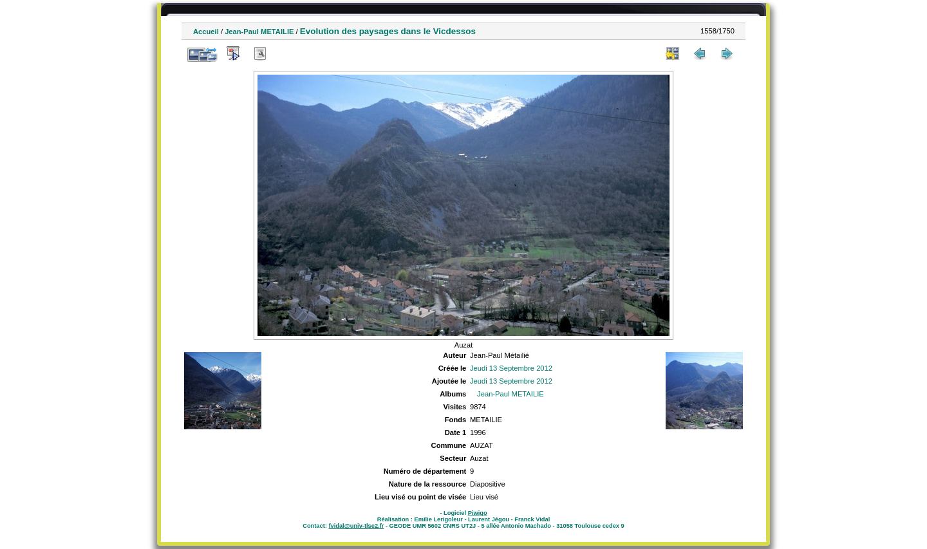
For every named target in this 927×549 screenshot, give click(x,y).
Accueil (206, 31)
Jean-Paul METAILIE (259, 31)
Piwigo (477, 513)
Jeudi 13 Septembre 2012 (511, 368)
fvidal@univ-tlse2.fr (356, 526)
